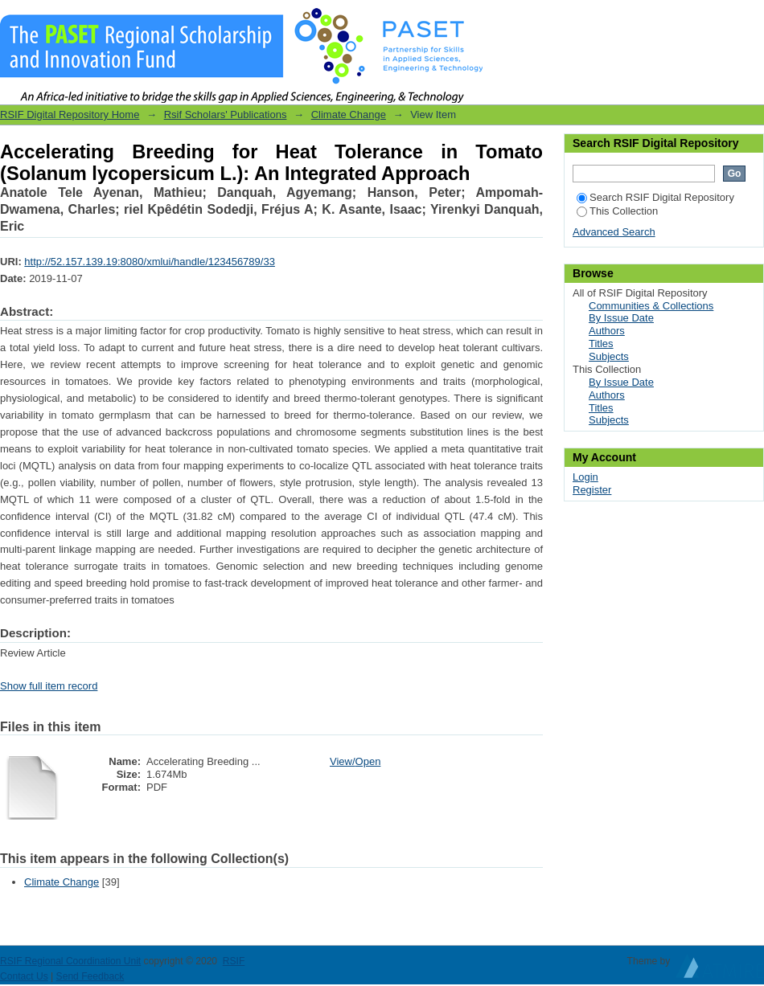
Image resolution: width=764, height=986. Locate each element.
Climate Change (348, 114)
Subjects (609, 356)
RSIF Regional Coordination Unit (70, 961)
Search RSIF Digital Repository (655, 197)
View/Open (355, 761)
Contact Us (24, 976)
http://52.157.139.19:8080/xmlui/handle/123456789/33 (149, 262)
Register (592, 490)
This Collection (617, 211)
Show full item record (48, 686)
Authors (607, 331)
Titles (601, 344)
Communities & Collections (651, 306)
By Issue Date (621, 318)
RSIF (234, 961)
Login (751, 20)
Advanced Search (614, 232)
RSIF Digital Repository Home (69, 114)
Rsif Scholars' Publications (225, 114)
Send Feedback (90, 976)
